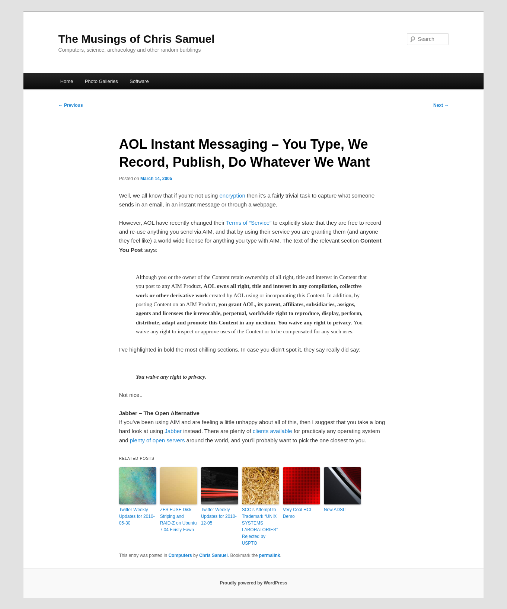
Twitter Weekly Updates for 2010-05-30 (137, 516)
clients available (272, 431)
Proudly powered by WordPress (253, 583)
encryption (232, 195)
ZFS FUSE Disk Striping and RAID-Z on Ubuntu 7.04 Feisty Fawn (178, 519)
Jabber (173, 431)
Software (139, 81)
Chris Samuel (213, 555)
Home (66, 81)
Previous (70, 105)
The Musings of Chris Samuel (136, 39)
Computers (180, 555)
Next (441, 105)
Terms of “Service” (248, 222)
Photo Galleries (101, 81)
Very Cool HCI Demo (297, 513)
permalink (269, 555)
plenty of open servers (157, 440)
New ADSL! (335, 509)
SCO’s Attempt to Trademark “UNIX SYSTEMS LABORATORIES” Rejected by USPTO (260, 526)
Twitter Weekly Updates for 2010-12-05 (219, 516)
